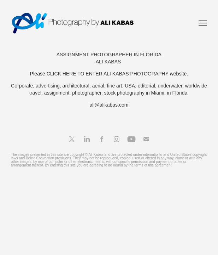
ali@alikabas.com (109, 105)
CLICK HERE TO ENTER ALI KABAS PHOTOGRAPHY (108, 73)
